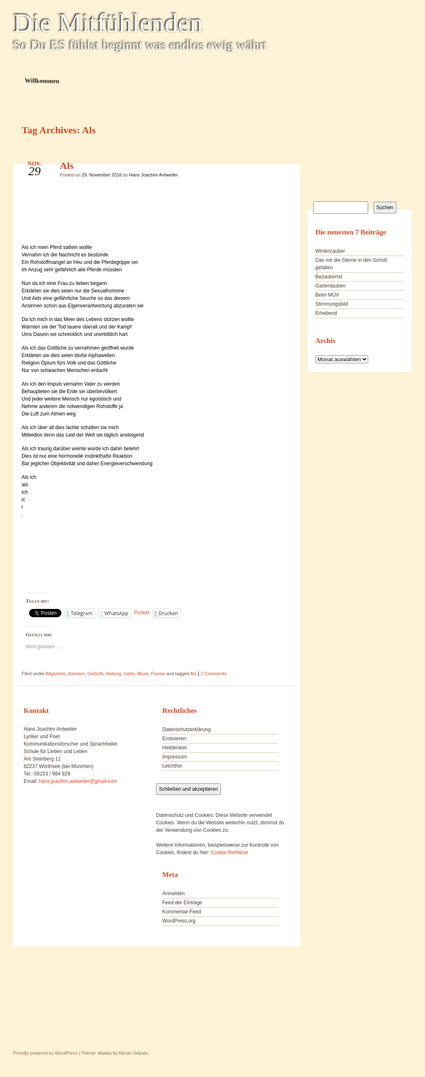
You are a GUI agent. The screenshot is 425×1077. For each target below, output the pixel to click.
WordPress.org (178, 921)
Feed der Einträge (182, 903)
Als (66, 165)
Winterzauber (330, 251)
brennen (76, 673)
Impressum (174, 757)
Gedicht (95, 673)
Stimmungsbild (331, 304)
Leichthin (172, 766)
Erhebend (326, 313)
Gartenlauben (330, 286)
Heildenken (174, 748)
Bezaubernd (328, 277)
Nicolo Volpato (133, 1052)
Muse (143, 673)
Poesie (158, 673)
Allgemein (55, 673)
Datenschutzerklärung (186, 729)
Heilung (113, 673)
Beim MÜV (327, 295)
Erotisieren (174, 738)
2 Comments (213, 673)
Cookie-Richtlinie (229, 852)
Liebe (129, 673)
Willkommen (42, 80)
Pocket (141, 613)
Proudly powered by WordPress (45, 1052)
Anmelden (173, 893)
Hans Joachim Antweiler (153, 174)
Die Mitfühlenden (108, 23)
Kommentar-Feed (181, 912)
